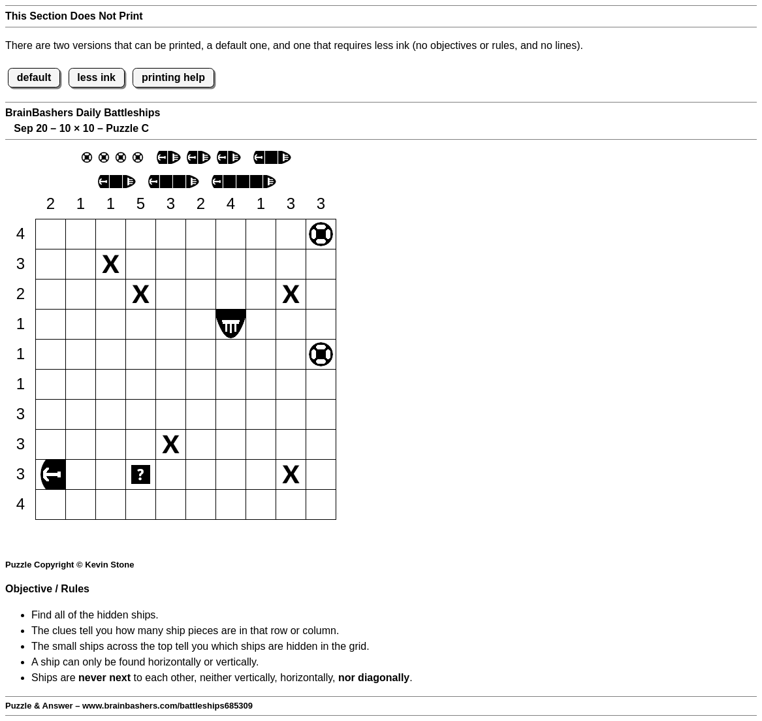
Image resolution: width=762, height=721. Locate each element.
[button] (50, 234)
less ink (96, 77)
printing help (173, 77)
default (34, 77)
